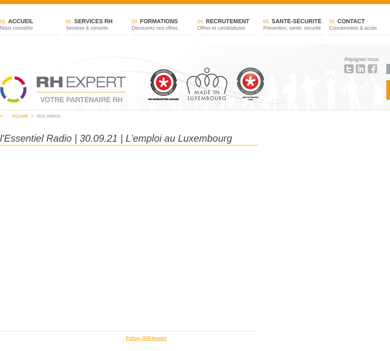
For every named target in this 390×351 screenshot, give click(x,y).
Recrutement (227, 25)
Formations (162, 25)
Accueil (30, 25)
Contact (359, 25)
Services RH (96, 25)
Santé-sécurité (293, 25)
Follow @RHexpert (146, 338)
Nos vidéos (46, 116)
